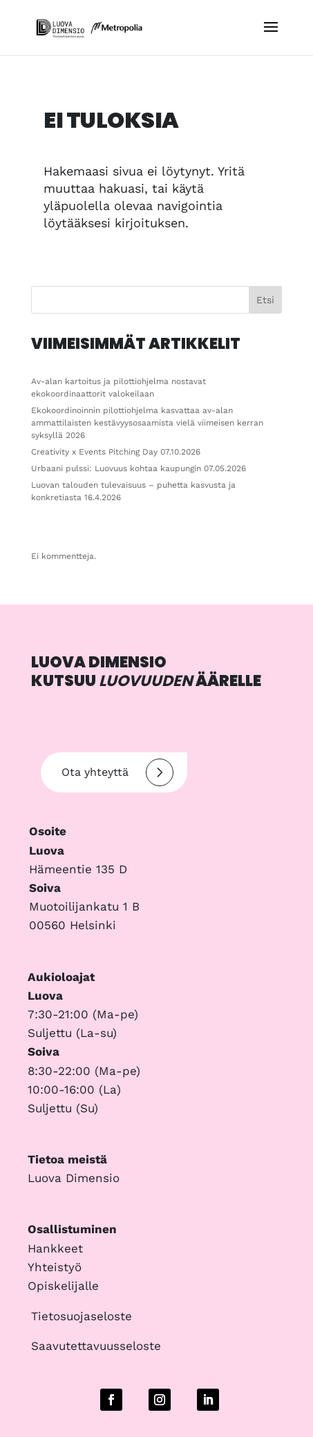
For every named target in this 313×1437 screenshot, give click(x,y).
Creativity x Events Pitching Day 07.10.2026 (115, 452)
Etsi (265, 299)
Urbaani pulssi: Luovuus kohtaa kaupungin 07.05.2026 (138, 468)
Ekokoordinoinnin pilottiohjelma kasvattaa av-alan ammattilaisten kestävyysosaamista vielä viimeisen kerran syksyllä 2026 (147, 423)
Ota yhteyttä (117, 772)
